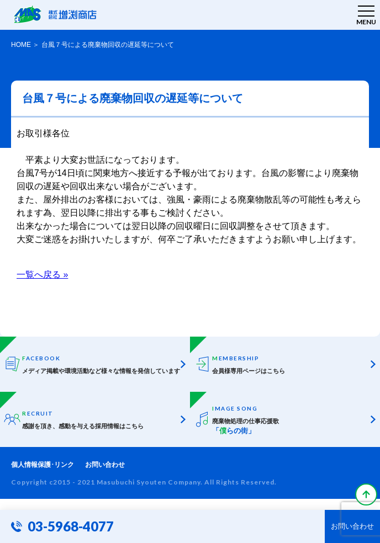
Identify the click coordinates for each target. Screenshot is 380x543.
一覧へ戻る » (42, 274)
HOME (21, 45)
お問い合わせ (105, 465)
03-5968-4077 (71, 526)
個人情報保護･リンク (42, 465)
